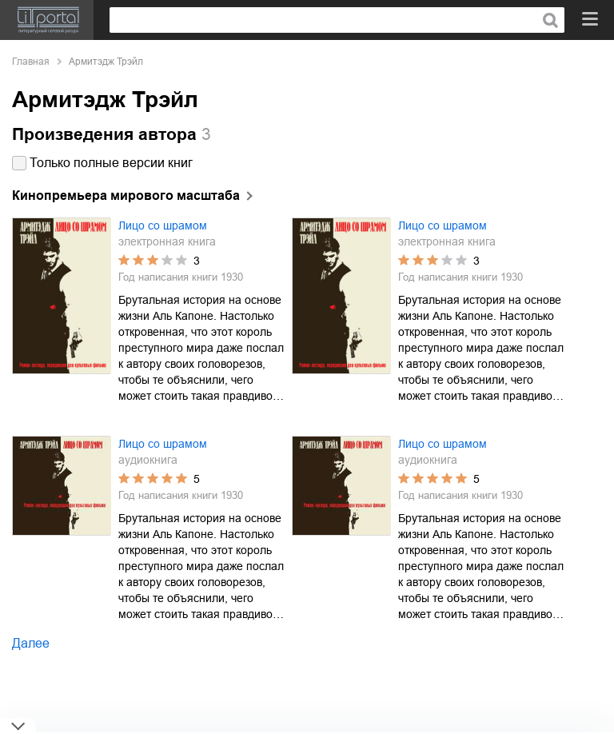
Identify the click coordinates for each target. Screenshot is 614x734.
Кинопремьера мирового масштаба (126, 195)
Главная (31, 61)
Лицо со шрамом (162, 225)
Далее (31, 643)
